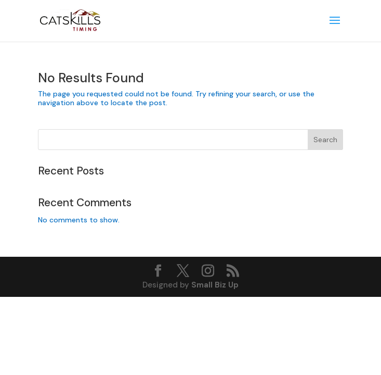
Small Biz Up (215, 285)
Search (325, 139)
